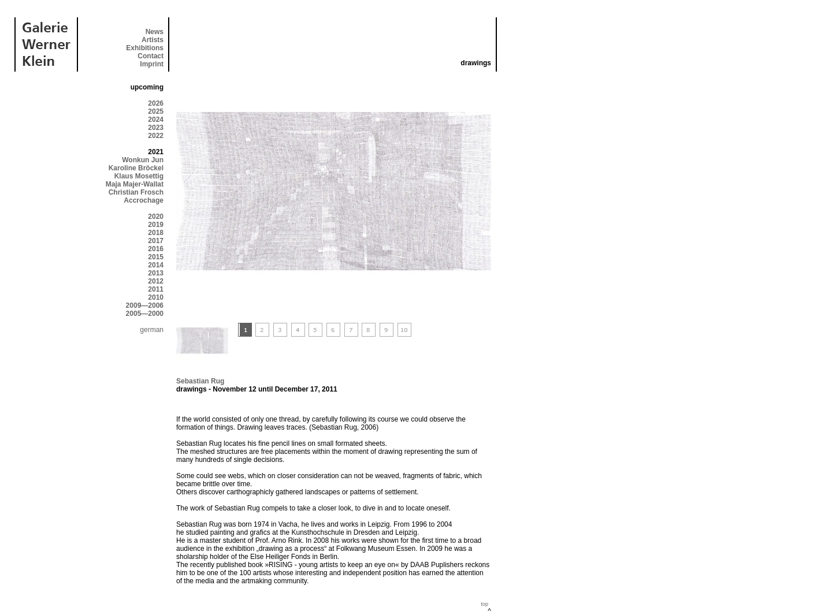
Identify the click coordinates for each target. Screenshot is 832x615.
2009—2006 (145, 305)
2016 (156, 249)
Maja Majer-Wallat (135, 184)
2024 (156, 119)
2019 (156, 225)
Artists (153, 40)
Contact (151, 56)
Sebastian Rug (200, 381)
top (484, 604)
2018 (156, 233)
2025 (156, 111)
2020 (156, 217)
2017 (156, 241)
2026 (156, 103)
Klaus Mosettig (139, 176)
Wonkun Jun (143, 160)
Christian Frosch (136, 192)
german (152, 330)
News (155, 32)
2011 (156, 289)
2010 (156, 297)
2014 (156, 265)
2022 (156, 136)
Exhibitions (145, 48)
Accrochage (144, 200)
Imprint (152, 64)
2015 (156, 257)
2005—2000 (145, 314)
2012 (156, 281)
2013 (156, 273)
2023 (156, 128)
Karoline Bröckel (136, 168)
